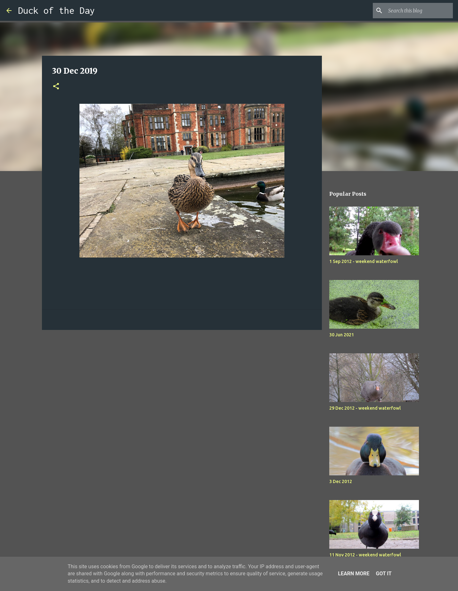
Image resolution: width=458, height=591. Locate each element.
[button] (56, 86)
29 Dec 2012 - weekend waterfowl (365, 408)
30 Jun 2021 (341, 334)
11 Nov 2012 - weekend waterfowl (365, 554)
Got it (383, 573)
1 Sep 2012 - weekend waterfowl (363, 261)
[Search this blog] (419, 10)
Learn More (353, 573)
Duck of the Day (56, 10)
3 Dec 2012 (340, 481)
